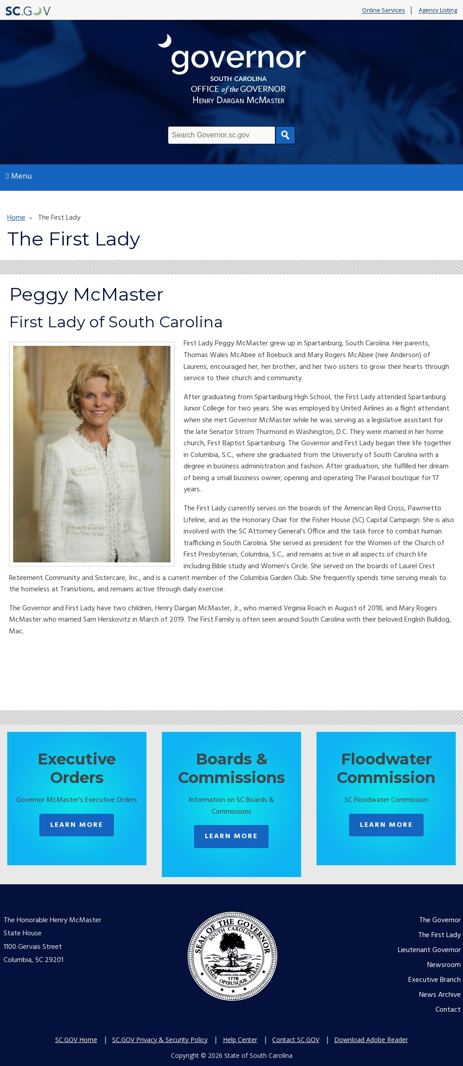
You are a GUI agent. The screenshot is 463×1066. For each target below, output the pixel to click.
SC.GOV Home (76, 1039)
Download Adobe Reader (371, 1039)
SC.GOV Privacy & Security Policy (160, 1039)
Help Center (240, 1039)
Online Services (383, 10)
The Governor (440, 920)
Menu (19, 176)
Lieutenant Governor (429, 950)
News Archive (440, 995)
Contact (448, 1010)
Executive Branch (434, 980)
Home (16, 218)
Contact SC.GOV (295, 1039)
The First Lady (439, 935)
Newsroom (444, 965)
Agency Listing (438, 10)
